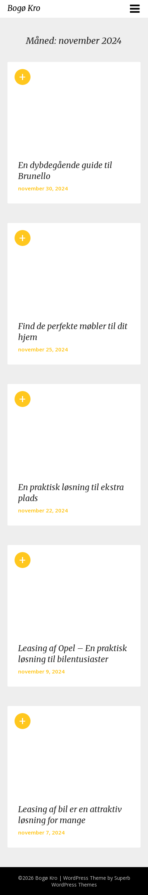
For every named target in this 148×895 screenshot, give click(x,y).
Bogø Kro (23, 8)
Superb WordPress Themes (90, 881)
